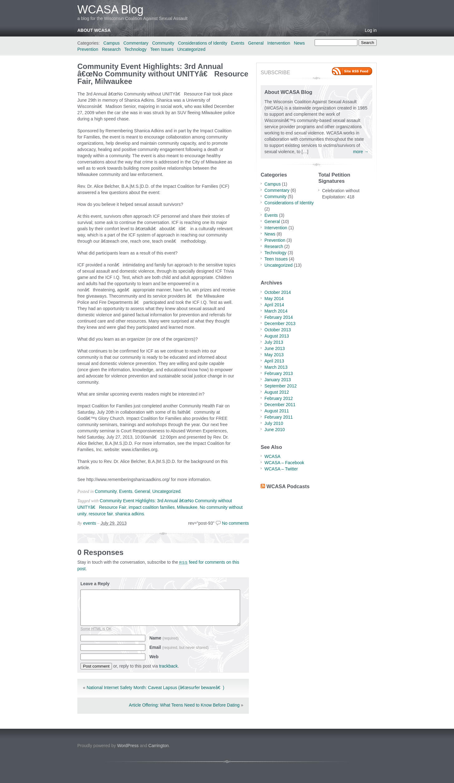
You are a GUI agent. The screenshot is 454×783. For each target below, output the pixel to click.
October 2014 (277, 292)
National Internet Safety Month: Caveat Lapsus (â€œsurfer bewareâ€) (155, 687)
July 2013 (273, 342)
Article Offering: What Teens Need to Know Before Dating (184, 705)
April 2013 (274, 360)
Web (153, 656)
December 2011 (280, 404)
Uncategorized (191, 49)
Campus (112, 43)
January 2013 (277, 379)
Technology (135, 49)
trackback (168, 666)
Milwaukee (187, 507)
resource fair (101, 513)
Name (164, 637)
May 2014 (273, 298)
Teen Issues (162, 49)
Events (237, 43)
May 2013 (273, 354)
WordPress (128, 745)
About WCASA (94, 30)
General (255, 43)
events (89, 523)
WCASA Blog (110, 9)
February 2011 (278, 417)
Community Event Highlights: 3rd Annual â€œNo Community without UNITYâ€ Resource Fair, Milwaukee (162, 73)
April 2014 (274, 304)
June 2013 (274, 348)
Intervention (278, 43)
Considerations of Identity (202, 43)
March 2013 (275, 367)
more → (361, 151)
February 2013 (278, 373)
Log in (371, 30)
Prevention (87, 49)
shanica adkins (129, 513)
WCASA (272, 456)
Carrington (158, 745)
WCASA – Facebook (284, 462)
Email (179, 647)
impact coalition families (151, 507)
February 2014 (278, 317)
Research (111, 49)
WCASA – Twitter (281, 468)
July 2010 (273, 423)
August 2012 (276, 392)
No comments (235, 523)
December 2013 (280, 323)
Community (163, 43)
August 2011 (276, 410)
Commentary (135, 43)
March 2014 (275, 311)
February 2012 (278, 398)
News (299, 43)
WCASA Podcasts (288, 486)
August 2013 (276, 335)
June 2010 (274, 429)
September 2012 (280, 385)
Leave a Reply (94, 583)
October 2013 (277, 329)
